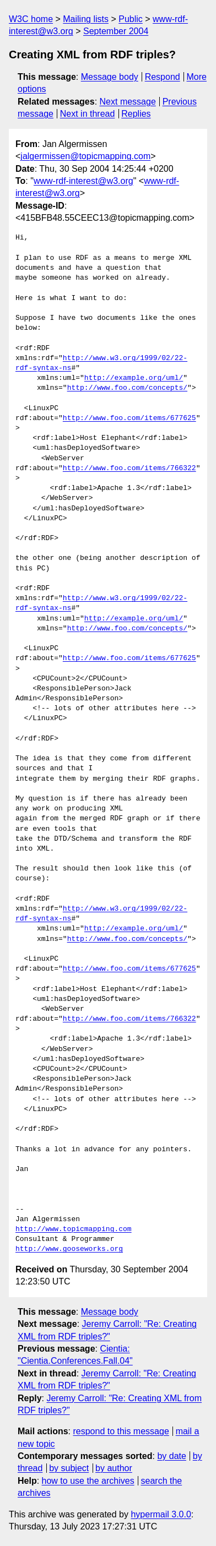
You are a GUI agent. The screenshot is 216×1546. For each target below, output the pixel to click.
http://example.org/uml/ (133, 378)
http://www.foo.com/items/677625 (129, 418)
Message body (109, 76)
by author (113, 1468)
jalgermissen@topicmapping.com (85, 156)
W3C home (31, 19)
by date (171, 1456)
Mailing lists (86, 19)
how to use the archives (88, 1480)
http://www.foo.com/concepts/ (127, 388)
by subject (69, 1468)
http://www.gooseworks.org (69, 1249)
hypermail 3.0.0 (161, 1514)
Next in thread (87, 113)
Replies (135, 113)
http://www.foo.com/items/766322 (129, 468)
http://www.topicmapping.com (73, 1229)
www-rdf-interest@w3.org (83, 181)
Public (130, 19)
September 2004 (115, 31)
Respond (162, 76)
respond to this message (121, 1431)
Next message (128, 101)
